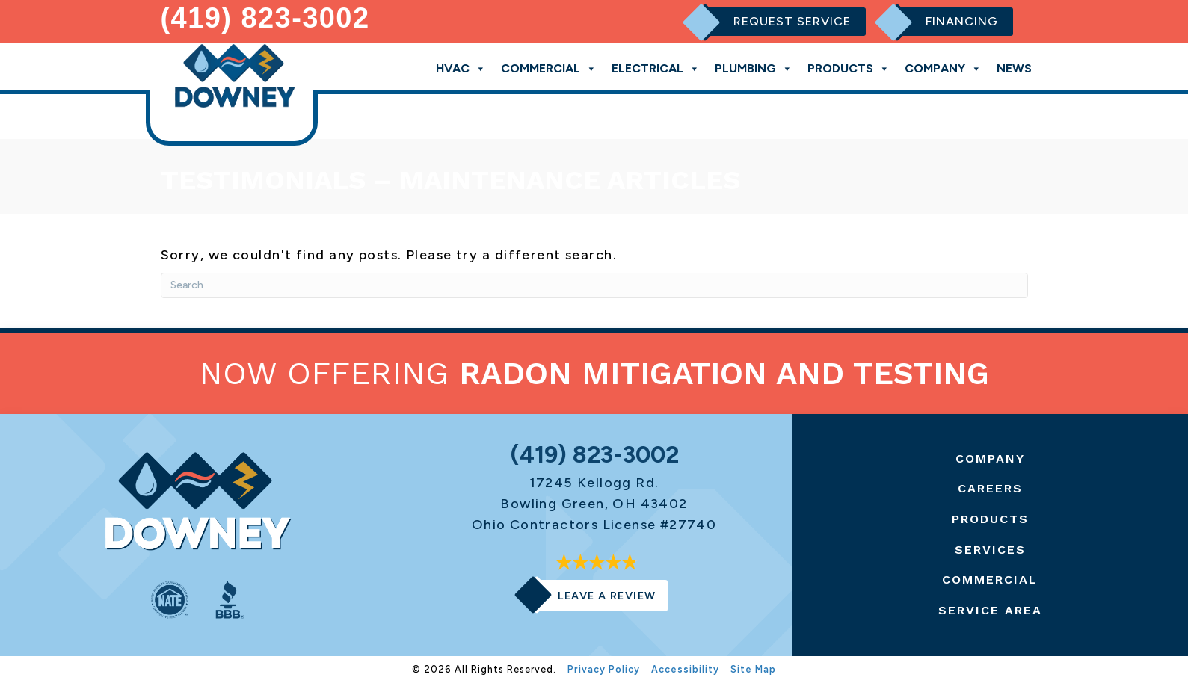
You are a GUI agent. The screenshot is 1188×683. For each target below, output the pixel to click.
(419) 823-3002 (265, 18)
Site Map (753, 669)
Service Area (990, 610)
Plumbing (753, 68)
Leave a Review (607, 595)
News (1014, 68)
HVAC (461, 68)
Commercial (549, 68)
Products (848, 68)
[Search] (594, 285)
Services (990, 550)
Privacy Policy (603, 669)
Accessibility (685, 669)
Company (943, 68)
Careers (990, 488)
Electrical (656, 68)
